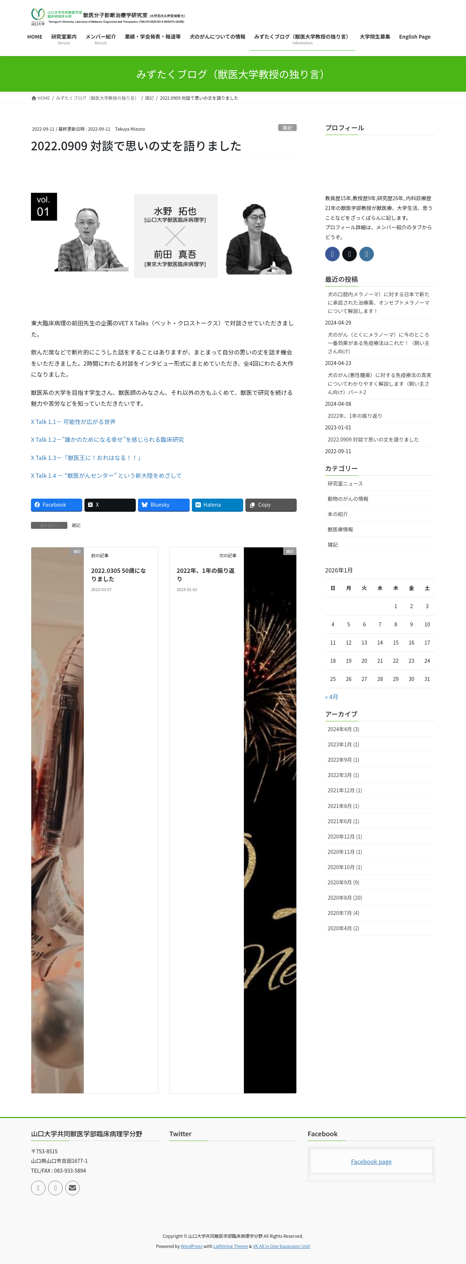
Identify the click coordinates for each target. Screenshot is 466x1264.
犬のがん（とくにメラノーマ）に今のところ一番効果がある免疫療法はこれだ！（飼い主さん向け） (379, 343)
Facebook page (371, 1161)
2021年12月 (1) (345, 790)
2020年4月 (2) (343, 928)
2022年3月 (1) (343, 774)
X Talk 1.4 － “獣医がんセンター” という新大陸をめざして (106, 475)
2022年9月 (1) (343, 759)
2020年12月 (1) (345, 836)
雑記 (287, 127)
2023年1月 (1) (343, 744)
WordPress (192, 1246)
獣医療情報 (340, 529)
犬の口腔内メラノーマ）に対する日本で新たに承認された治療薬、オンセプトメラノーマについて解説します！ (379, 302)
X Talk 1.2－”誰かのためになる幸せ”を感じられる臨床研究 (107, 439)
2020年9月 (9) (343, 882)
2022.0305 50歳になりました (118, 574)
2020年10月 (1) (345, 867)
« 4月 (331, 696)
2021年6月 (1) (343, 821)
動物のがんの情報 (348, 498)
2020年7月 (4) (343, 912)
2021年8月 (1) (343, 805)
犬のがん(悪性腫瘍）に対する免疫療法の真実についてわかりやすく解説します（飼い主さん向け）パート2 (379, 383)
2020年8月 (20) (345, 897)
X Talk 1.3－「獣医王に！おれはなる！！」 (87, 457)
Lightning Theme (230, 1246)
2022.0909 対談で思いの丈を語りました (373, 439)
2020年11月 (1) (345, 851)
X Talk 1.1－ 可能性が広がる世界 (73, 421)
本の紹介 (338, 514)
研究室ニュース (345, 483)
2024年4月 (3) (343, 729)
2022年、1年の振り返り (205, 574)
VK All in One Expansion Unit (281, 1246)
